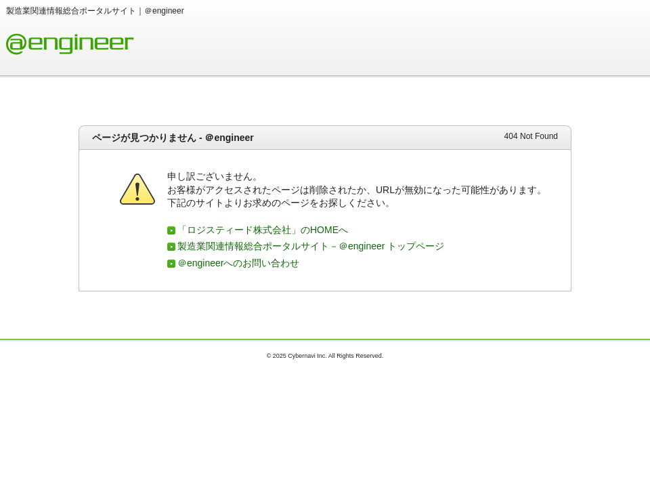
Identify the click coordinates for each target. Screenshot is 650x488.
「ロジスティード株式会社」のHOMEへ (262, 229)
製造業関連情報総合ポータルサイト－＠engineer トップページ (310, 246)
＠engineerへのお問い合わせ (238, 263)
